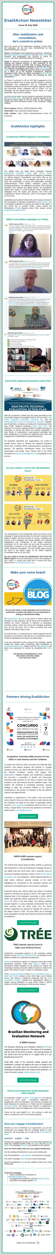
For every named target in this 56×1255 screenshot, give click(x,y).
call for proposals (17, 805)
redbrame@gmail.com (32, 1072)
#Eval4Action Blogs (14, 98)
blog (18, 634)
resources (24, 1145)
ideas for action (43, 1179)
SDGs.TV (36, 964)
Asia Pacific (43, 68)
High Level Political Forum (26, 955)
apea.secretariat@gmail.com (25, 454)
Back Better (13, 976)
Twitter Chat (43, 55)
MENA (6, 70)
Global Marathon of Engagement (19, 55)
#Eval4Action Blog (15, 619)
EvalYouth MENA (24, 173)
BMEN (46, 1047)
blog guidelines (42, 646)
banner (23, 1159)
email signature (26, 1155)
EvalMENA (9, 173)
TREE (6, 962)
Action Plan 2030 (39, 426)
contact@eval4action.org (25, 563)
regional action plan (44, 202)
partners (7, 58)
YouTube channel (11, 1106)
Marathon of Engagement (32, 1098)
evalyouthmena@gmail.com (14, 210)
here (35, 1180)
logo (22, 1162)
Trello (36, 1144)
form (47, 805)
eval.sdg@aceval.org (24, 810)
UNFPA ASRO (45, 173)
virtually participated (16, 974)
